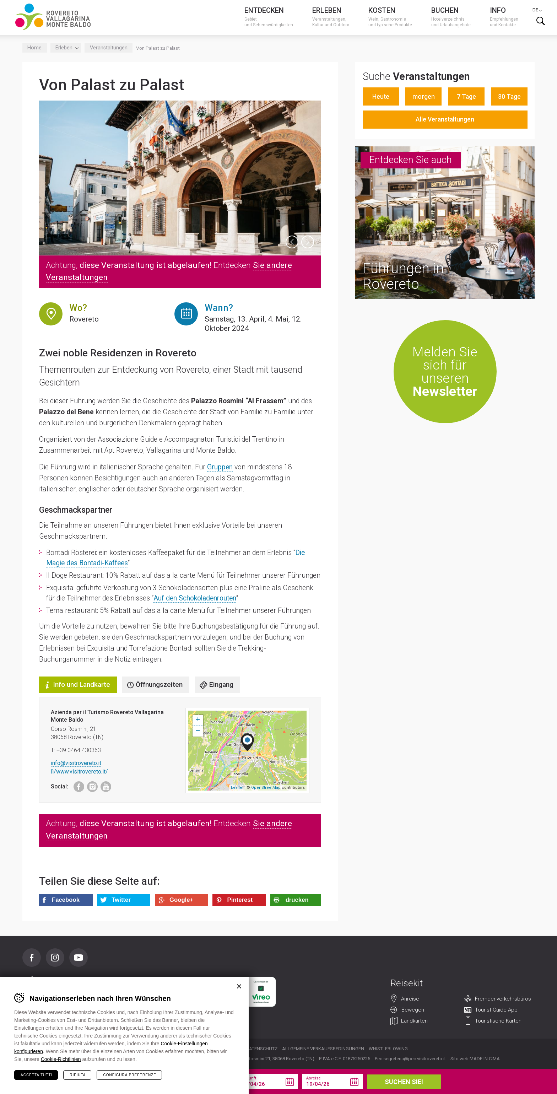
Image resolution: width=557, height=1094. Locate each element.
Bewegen (412, 1010)
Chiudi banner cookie (239, 986)
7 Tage (466, 96)
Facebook (75, 785)
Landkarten (414, 1021)
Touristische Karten (498, 1021)
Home (34, 48)
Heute (380, 96)
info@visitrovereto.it (76, 763)
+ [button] (197, 720)
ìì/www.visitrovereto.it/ (79, 771)
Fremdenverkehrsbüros (503, 999)
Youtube (104, 785)
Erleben (65, 48)
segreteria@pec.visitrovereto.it (414, 1058)
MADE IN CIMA (485, 1058)
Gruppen (220, 467)
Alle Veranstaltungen (445, 119)
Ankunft (249, 1078)
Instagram (90, 785)
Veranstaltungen (109, 48)
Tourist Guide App (496, 1010)
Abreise (313, 1078)
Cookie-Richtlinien (61, 1059)
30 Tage (509, 96)
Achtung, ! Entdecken (169, 271)
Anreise (410, 999)
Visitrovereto (53, 17)
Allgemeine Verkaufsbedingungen (323, 1048)
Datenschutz (261, 1048)
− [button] (197, 731)
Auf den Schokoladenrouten (194, 598)
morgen (423, 96)
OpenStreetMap (266, 787)
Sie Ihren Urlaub (170, 1081)
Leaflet (237, 787)
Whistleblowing (388, 1048)
